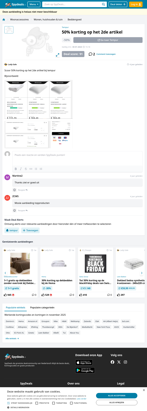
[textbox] (77, 158)
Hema (44, 277)
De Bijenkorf (72, 327)
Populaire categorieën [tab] (42, 307)
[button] (49, 407)
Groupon (45, 321)
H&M (64, 321)
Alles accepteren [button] (116, 395)
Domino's (10, 321)
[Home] (3, 19)
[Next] (141, 273)
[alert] (73, 399)
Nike (56, 321)
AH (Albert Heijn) (110, 321)
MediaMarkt (87, 327)
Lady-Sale (12, 64)
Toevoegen (30, 230)
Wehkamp (75, 321)
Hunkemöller (129, 327)
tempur (12, 230)
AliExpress (22, 327)
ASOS (116, 327)
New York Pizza (103, 327)
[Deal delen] (118, 4)
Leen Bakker (43, 332)
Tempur (65, 27)
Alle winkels (12, 338)
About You (74, 332)
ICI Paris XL (19, 332)
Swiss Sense (83, 277)
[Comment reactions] (14, 190)
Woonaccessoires (19, 19)
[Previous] (5, 273)
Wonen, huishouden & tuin (48, 19)
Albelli (56, 332)
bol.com (125, 321)
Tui (64, 332)
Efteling (34, 327)
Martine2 (17, 175)
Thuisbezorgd (48, 327)
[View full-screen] (57, 55)
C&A (97, 321)
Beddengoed (74, 19)
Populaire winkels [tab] (15, 307)
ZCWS (15, 196)
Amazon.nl (32, 321)
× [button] (144, 390)
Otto (8, 332)
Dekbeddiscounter (11, 277)
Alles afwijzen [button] (116, 402)
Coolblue (10, 327)
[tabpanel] (73, 326)
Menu (34, 4)
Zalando (87, 321)
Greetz (31, 332)
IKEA (60, 327)
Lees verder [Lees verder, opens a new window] (82, 399)
